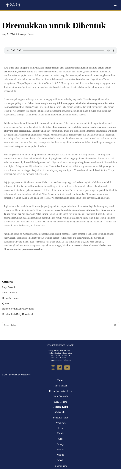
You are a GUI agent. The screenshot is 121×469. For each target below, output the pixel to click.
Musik (60, 460)
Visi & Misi (60, 412)
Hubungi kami (61, 466)
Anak (60, 438)
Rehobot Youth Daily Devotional (18, 308)
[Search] (57, 325)
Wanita (60, 455)
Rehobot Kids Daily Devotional (17, 314)
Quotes (5, 303)
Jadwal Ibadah (61, 385)
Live (60, 428)
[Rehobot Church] (13, 5)
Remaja (60, 444)
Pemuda (60, 449)
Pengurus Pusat (60, 417)
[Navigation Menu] (115, 4)
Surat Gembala (9, 292)
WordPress (26, 374)
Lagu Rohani (8, 287)
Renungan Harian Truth (60, 391)
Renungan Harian (25, 34)
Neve (4, 374)
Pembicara (60, 423)
